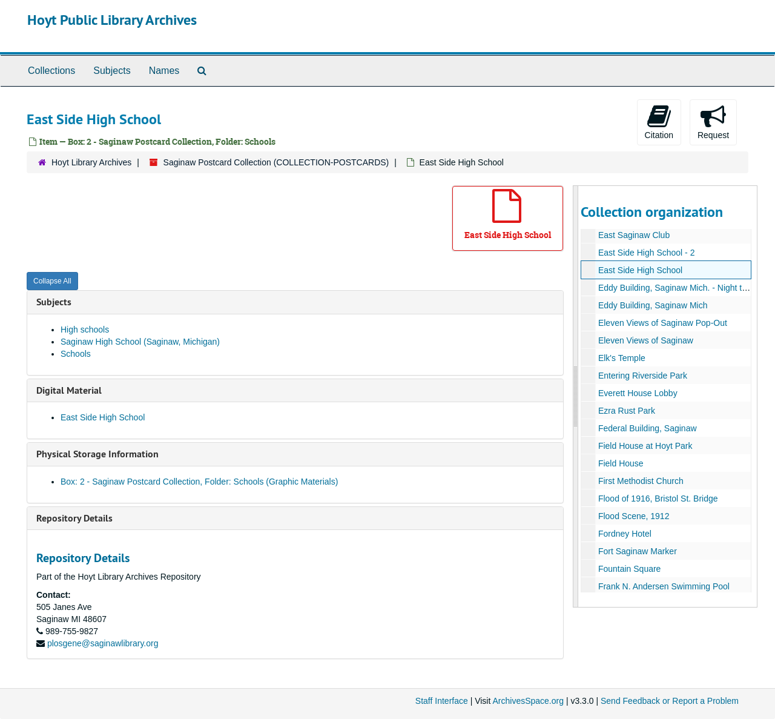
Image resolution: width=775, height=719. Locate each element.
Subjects (111, 70)
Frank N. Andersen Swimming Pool (663, 586)
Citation (659, 122)
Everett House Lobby (637, 393)
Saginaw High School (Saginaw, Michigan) (140, 341)
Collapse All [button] (52, 281)
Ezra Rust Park (626, 411)
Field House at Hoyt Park (645, 446)
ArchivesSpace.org (528, 701)
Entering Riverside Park (642, 375)
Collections (51, 70)
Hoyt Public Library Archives (112, 19)
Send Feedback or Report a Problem (670, 701)
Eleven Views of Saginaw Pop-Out (662, 323)
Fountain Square (629, 569)
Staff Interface (441, 701)
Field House (620, 463)
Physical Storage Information (97, 454)
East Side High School (103, 417)
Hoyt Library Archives (91, 162)
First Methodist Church (640, 481)
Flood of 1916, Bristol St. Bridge (657, 498)
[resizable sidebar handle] (575, 396)
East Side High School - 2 (646, 252)
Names (164, 70)
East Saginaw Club (633, 235)
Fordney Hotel (624, 533)
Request (713, 122)
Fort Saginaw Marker (637, 551)
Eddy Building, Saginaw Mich (652, 305)
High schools (85, 329)
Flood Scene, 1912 (633, 516)
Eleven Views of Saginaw (645, 340)
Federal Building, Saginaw (647, 428)
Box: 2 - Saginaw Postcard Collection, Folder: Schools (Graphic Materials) (199, 481)
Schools (76, 354)
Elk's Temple (621, 358)
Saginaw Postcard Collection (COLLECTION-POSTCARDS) (276, 162)
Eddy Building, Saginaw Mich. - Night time (676, 288)
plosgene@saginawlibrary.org (103, 643)
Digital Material (69, 390)
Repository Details (74, 518)
